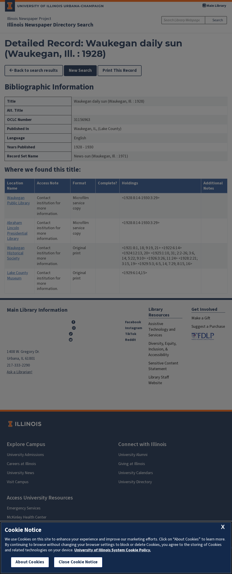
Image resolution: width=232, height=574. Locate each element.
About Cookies (30, 562)
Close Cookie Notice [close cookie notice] (78, 562)
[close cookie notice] (222, 527)
